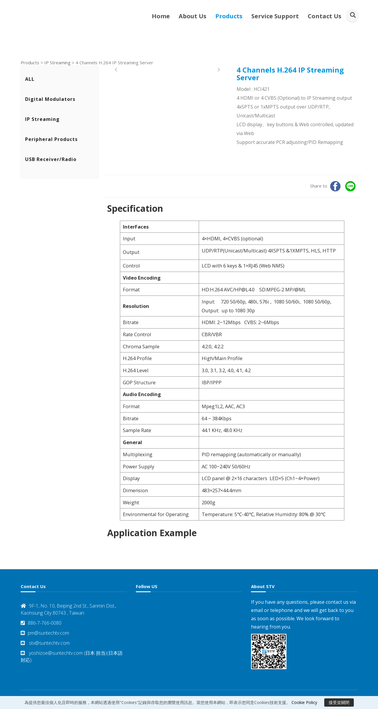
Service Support (275, 16)
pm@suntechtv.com (45, 633)
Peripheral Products (51, 139)
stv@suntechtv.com (45, 643)
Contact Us (324, 16)
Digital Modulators (50, 99)
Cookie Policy (304, 702)
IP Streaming (57, 62)
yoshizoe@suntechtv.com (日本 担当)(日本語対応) (72, 656)
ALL (30, 79)
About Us (192, 16)
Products (228, 16)
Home (161, 16)
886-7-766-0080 (41, 623)
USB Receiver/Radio (50, 159)
